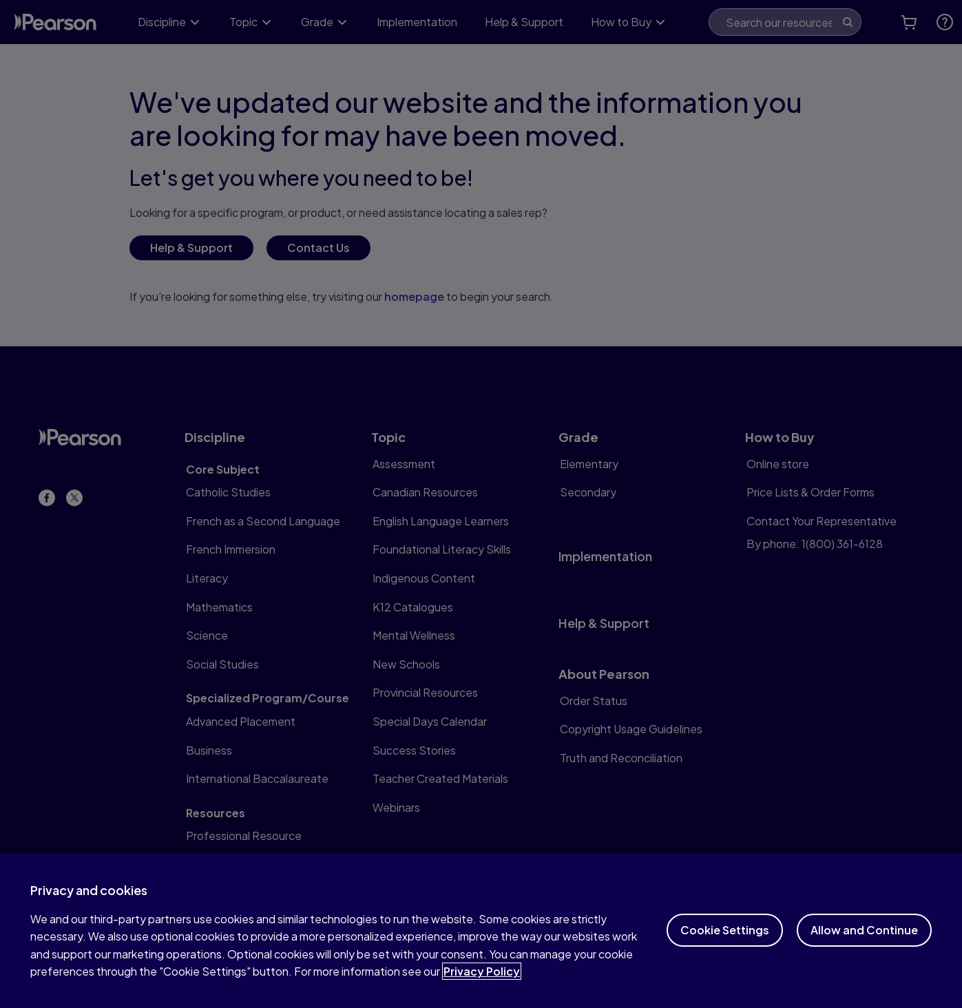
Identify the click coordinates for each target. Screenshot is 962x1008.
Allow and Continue (864, 948)
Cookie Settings (724, 948)
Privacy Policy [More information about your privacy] (481, 989)
